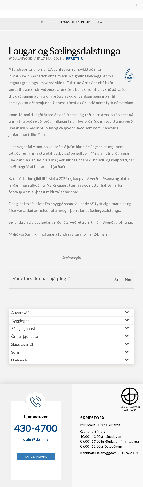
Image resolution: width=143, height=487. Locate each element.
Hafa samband (36, 456)
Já (116, 279)
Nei (128, 279)
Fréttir (74, 58)
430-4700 (35, 428)
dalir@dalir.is (35, 439)
